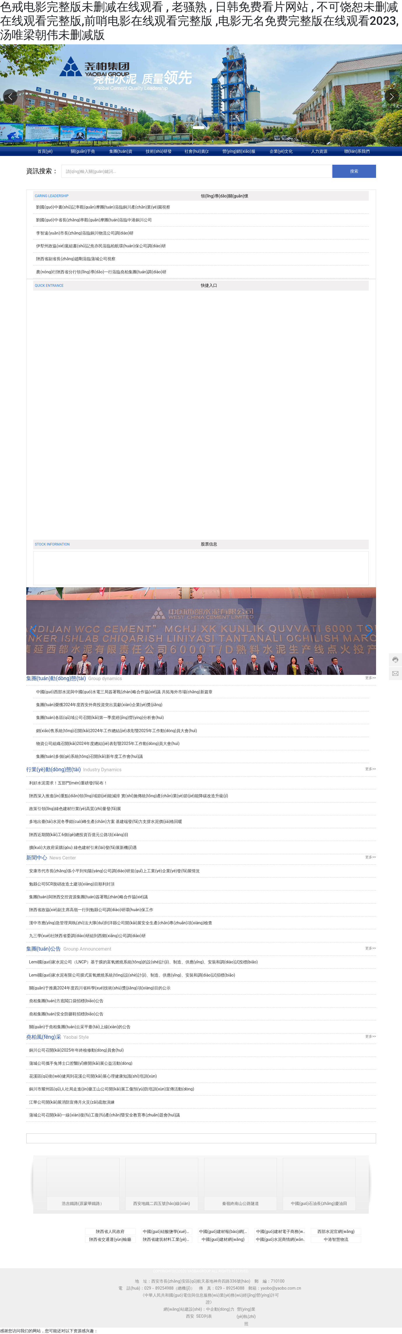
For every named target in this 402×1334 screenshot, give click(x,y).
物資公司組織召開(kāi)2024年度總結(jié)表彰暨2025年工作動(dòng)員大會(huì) (108, 743)
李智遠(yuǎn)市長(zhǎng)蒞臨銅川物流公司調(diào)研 (85, 233)
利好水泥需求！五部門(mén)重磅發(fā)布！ (68, 783)
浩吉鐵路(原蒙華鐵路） (83, 1203)
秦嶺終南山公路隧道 (240, 1203)
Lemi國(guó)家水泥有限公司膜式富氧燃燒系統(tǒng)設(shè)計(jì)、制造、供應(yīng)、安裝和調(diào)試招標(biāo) (132, 975)
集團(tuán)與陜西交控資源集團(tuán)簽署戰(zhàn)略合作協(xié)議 (88, 896)
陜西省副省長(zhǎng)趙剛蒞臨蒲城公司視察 (75, 258)
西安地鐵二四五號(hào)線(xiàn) (161, 1203)
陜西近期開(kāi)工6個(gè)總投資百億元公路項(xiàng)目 (79, 834)
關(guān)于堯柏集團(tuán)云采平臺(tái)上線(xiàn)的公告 (80, 1026)
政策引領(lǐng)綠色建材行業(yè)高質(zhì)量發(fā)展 (75, 808)
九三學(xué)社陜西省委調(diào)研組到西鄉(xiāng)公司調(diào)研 (87, 935)
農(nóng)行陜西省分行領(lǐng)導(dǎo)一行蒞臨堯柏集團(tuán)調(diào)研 (101, 272)
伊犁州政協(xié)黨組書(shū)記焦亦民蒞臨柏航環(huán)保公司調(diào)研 (101, 246)
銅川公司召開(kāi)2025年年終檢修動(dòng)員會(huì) (76, 1050)
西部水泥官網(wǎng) (336, 1231)
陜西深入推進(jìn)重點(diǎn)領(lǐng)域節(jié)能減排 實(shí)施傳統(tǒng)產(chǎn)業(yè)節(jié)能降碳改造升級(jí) (128, 795)
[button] (392, 96)
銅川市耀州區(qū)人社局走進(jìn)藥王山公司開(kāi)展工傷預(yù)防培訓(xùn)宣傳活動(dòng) (111, 1089)
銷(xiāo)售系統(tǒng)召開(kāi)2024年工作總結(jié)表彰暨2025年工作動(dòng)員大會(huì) (116, 730)
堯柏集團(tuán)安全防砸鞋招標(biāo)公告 (66, 1014)
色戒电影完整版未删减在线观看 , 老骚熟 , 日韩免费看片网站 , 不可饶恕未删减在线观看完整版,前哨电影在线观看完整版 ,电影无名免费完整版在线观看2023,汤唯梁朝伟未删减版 (199, 21)
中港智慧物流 (336, 1239)
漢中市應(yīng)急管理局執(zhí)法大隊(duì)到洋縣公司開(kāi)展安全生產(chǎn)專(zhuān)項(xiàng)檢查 (121, 922)
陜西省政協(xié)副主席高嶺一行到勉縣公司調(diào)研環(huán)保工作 (91, 909)
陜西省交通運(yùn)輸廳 (110, 1239)
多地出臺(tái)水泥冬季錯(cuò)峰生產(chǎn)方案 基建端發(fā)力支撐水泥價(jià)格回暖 (105, 821)
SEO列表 (204, 1316)
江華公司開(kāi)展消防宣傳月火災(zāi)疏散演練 (72, 1102)
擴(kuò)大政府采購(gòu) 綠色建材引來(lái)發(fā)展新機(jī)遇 (83, 847)
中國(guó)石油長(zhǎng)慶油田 (319, 1203)
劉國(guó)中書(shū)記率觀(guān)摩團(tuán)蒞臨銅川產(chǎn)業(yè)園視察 (103, 207)
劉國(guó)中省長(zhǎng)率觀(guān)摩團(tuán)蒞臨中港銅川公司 (94, 220)
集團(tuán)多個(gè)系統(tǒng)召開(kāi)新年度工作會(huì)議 (89, 756)
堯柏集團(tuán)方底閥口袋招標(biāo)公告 (66, 1000)
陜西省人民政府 (110, 1231)
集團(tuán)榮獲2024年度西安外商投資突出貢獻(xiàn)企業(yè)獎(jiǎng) (99, 704)
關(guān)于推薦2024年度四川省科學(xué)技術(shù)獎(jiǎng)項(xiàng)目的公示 (100, 988)
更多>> (370, 678)
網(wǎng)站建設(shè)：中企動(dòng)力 (199, 1309)
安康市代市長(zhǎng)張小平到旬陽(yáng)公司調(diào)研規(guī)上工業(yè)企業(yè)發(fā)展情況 (114, 871)
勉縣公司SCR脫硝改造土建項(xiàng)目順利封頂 (72, 884)
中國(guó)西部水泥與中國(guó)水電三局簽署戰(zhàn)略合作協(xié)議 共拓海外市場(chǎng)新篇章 (124, 691)
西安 (190, 1316)
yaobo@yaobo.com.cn (281, 1288)
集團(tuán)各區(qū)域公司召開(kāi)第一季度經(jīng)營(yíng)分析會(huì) (100, 717)
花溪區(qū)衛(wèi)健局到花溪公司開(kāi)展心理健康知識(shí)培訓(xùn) (93, 1076)
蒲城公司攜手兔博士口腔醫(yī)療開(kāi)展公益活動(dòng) (81, 1063)
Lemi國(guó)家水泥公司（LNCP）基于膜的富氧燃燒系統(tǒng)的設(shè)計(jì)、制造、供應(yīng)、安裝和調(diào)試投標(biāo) (143, 962)
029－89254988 (159, 1288)
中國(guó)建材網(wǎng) (223, 1239)
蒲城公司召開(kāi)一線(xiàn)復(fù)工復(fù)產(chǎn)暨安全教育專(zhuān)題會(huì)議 (104, 1115)
